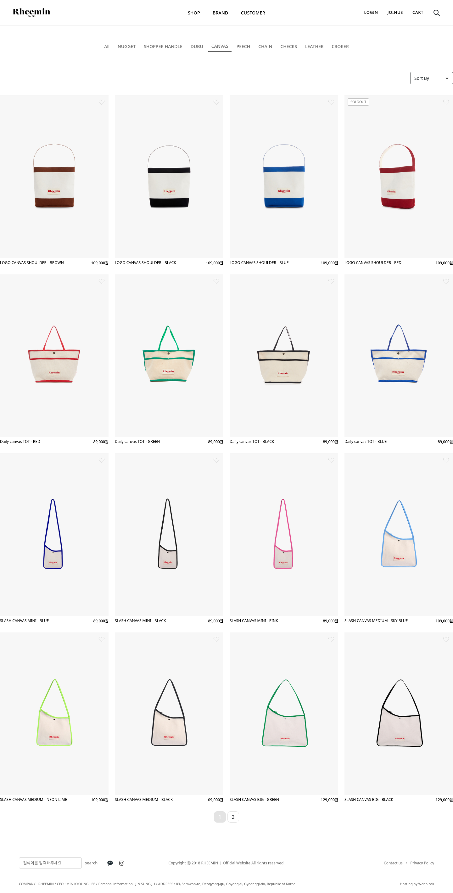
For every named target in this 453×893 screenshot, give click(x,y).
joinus (395, 12)
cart (417, 12)
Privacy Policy (422, 863)
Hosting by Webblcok (417, 883)
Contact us (393, 863)
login (371, 12)
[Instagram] (122, 863)
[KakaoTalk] (110, 863)
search (91, 863)
